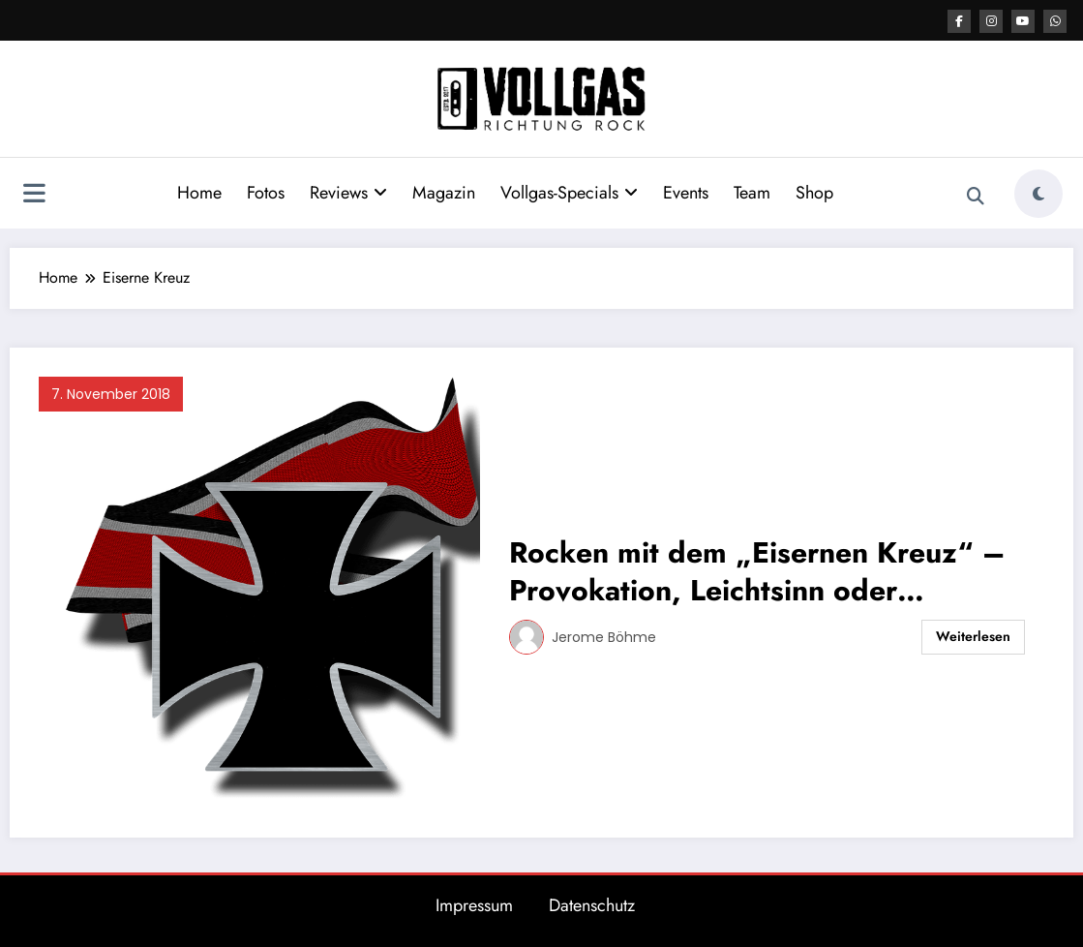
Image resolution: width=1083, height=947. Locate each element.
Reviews (348, 192)
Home (199, 192)
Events (685, 192)
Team (752, 192)
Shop (814, 192)
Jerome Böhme (604, 637)
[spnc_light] (1038, 193)
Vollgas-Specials (569, 192)
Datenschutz (592, 905)
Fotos (266, 192)
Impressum (474, 905)
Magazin (443, 192)
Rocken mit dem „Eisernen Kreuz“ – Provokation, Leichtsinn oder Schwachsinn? (757, 571)
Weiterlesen (973, 636)
